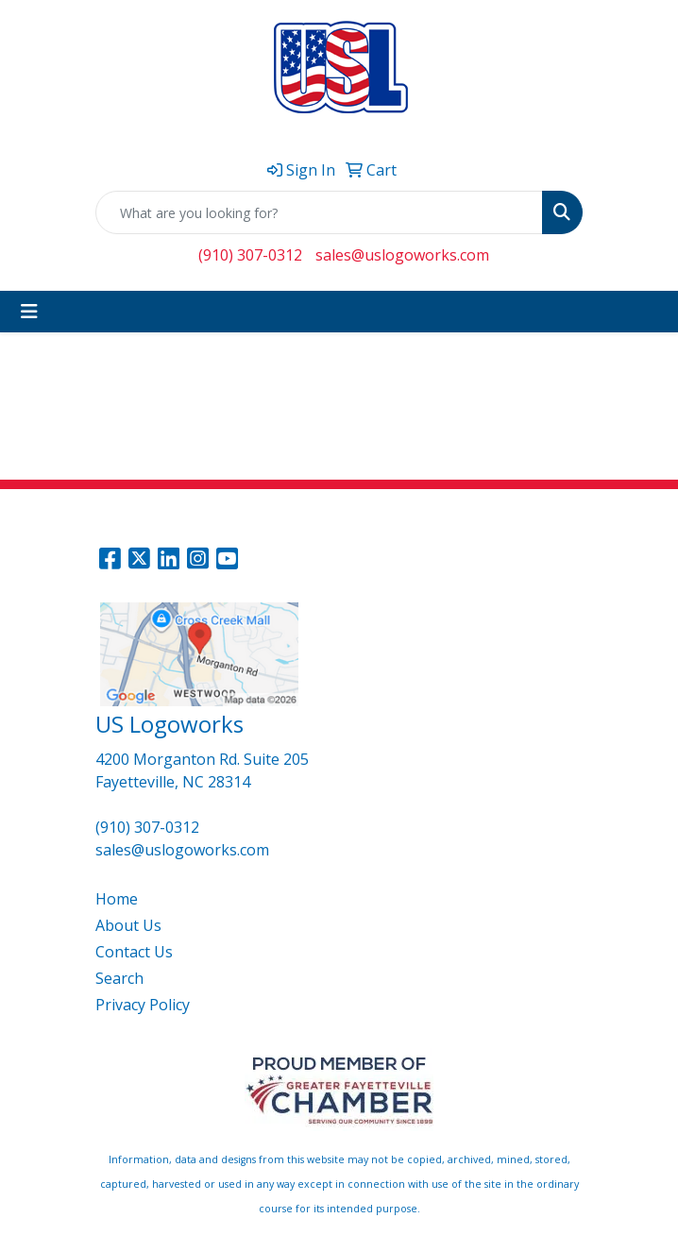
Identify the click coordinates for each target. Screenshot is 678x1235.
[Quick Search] (319, 212)
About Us (128, 925)
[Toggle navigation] (29, 311)
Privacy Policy (142, 1004)
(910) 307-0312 (250, 255)
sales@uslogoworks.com (402, 255)
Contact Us (134, 951)
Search (119, 978)
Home (116, 898)
